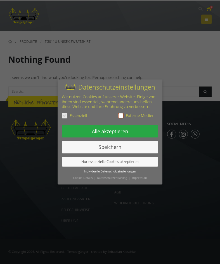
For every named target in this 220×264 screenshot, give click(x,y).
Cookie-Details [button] (83, 178)
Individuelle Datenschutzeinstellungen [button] (110, 171)
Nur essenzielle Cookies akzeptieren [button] (110, 161)
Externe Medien (136, 115)
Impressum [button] (139, 178)
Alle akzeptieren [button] (110, 131)
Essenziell (74, 115)
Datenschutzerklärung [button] (112, 178)
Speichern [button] (110, 147)
